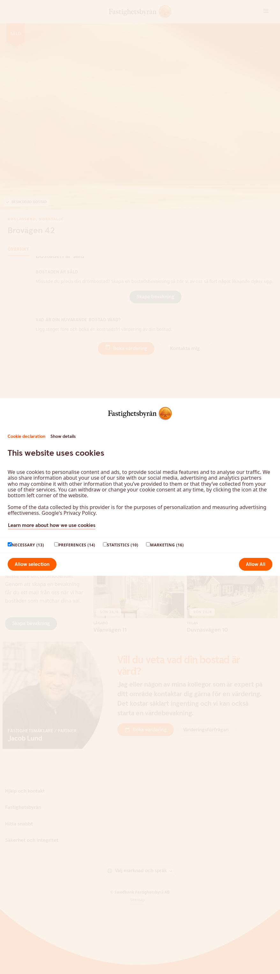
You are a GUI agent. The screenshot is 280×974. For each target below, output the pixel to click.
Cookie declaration (26, 436)
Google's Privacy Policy (68, 512)
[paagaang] (10, 544)
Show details (63, 436)
